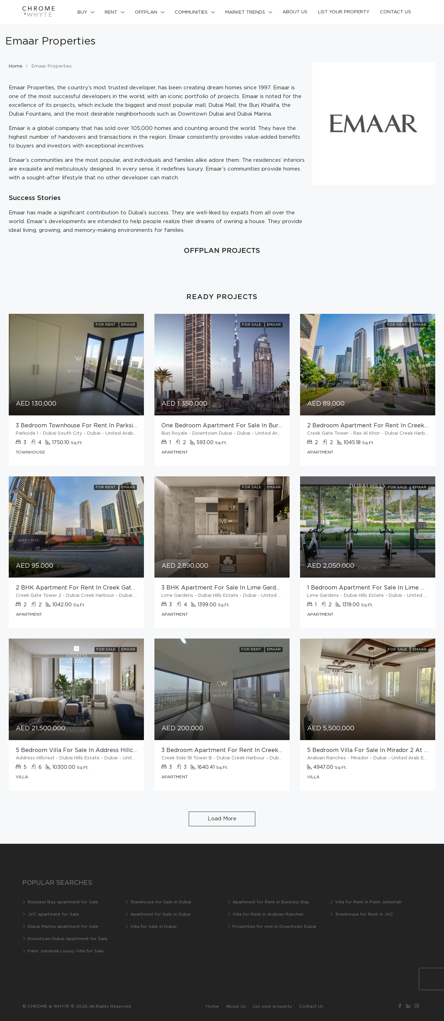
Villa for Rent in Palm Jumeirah (368, 902)
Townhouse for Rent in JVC (364, 914)
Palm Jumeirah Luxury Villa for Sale (66, 951)
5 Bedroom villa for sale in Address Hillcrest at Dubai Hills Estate (110, 750)
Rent (111, 12)
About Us (295, 12)
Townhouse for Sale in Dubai (160, 902)
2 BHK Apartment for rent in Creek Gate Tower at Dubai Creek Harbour (120, 588)
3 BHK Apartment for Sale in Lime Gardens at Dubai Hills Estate (253, 588)
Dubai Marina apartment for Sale (63, 927)
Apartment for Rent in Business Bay (271, 902)
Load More (222, 818)
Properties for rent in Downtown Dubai (274, 927)
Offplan (146, 12)
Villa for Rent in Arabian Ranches (268, 914)
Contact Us (395, 12)
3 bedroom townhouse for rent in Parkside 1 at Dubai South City (108, 425)
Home (212, 1006)
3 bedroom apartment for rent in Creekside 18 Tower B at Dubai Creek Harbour (276, 750)
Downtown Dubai (201, 114)
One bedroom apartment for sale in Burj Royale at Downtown (251, 425)
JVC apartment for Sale (53, 914)
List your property (343, 12)
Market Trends (245, 12)
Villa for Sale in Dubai (153, 927)
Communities (191, 12)
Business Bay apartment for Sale (63, 902)
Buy (82, 12)
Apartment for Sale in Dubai (160, 914)
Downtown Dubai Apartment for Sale (67, 939)
